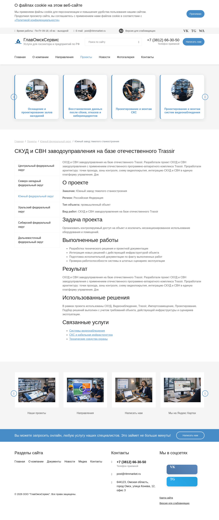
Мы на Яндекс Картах (182, 413)
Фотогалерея (125, 57)
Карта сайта (166, 497)
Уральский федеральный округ (34, 209)
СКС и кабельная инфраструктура (91, 334)
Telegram (178, 479)
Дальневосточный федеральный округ (30, 239)
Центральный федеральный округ (36, 167)
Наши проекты (37, 413)
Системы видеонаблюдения (87, 330)
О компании (41, 57)
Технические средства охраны (88, 338)
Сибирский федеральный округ (34, 224)
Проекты (86, 57)
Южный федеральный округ (36, 196)
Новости (104, 57)
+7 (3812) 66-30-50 (163, 40)
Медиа (83, 461)
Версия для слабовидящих (140, 30)
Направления (64, 57)
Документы (54, 461)
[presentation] (14, 97)
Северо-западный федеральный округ (30, 183)
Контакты (147, 57)
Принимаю (195, 13)
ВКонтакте (179, 467)
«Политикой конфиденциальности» (37, 20)
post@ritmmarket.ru (95, 30)
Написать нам (193, 41)
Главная (20, 57)
